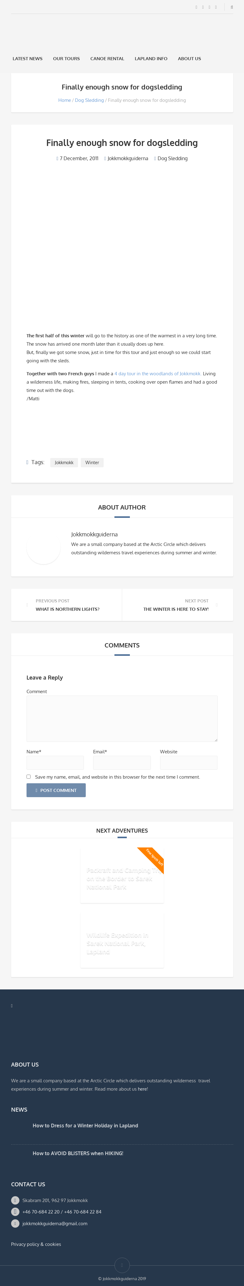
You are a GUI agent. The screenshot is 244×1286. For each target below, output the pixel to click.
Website (168, 752)
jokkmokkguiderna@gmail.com (55, 1223)
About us (189, 58)
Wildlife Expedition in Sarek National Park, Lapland (117, 942)
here (142, 1089)
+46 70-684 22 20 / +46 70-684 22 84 (62, 1212)
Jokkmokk (64, 462)
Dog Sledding (89, 100)
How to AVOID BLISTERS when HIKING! (78, 1153)
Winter (92, 462)
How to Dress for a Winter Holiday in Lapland (85, 1125)
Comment (37, 691)
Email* (100, 752)
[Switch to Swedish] (214, 58)
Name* (34, 752)
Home (64, 100)
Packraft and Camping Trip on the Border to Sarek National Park (125, 877)
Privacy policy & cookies (36, 1244)
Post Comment (56, 790)
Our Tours (66, 58)
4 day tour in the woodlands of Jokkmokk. (158, 374)
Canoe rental (107, 58)
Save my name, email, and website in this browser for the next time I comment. (117, 777)
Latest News (28, 58)
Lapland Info (151, 58)
